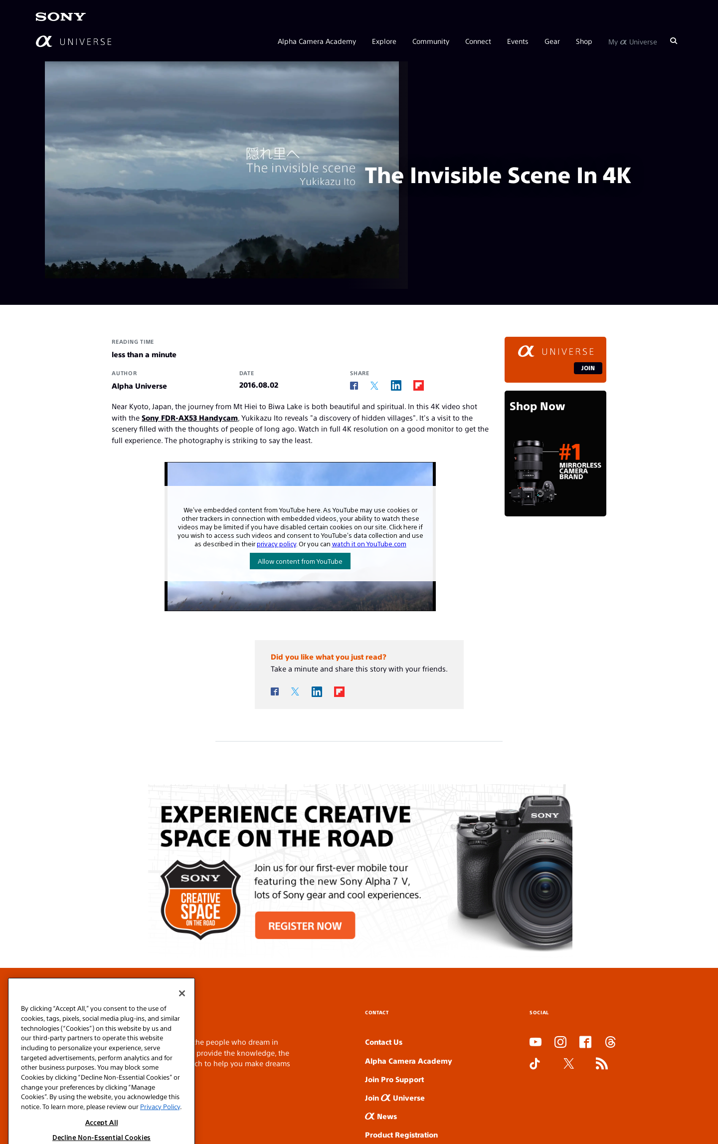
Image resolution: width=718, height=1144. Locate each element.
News (381, 1116)
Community (430, 40)
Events (518, 40)
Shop (584, 40)
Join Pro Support (394, 1079)
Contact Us (383, 1041)
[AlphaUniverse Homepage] (73, 41)
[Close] (182, 1016)
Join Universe (395, 1097)
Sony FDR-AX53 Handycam (190, 417)
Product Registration (401, 1134)
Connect (478, 40)
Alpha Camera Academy (317, 40)
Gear (552, 40)
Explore (384, 40)
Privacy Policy (160, 1129)
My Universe (632, 40)
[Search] (673, 41)
